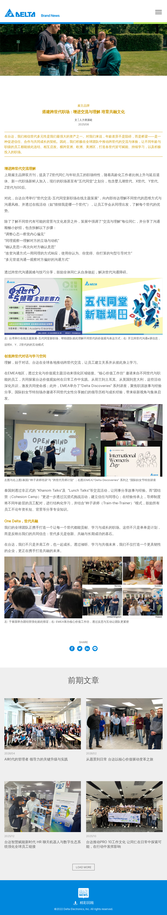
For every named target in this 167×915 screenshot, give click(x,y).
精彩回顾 (83, 902)
